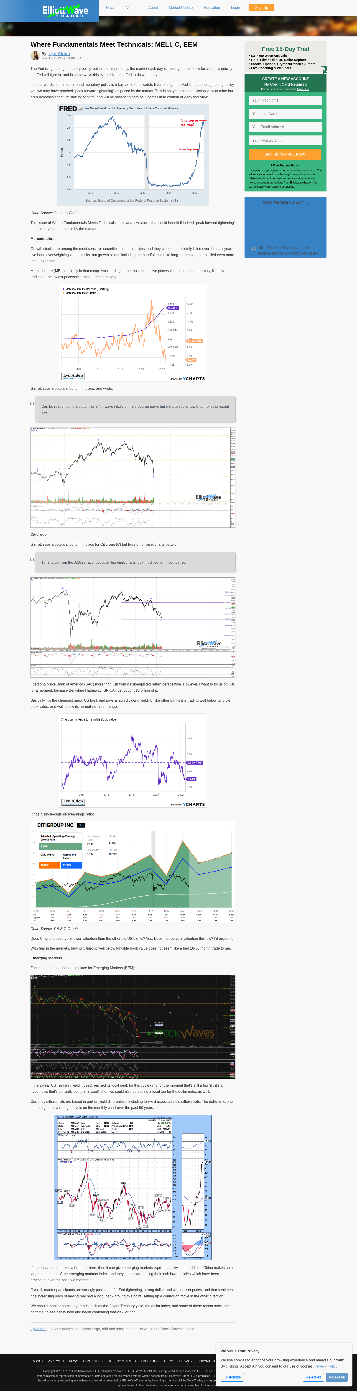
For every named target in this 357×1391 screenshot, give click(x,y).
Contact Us (92, 1361)
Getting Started (122, 1361)
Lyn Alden (38, 1329)
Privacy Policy (326, 1366)
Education (150, 1361)
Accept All (337, 1377)
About (38, 1361)
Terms (169, 1361)
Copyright (206, 1361)
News (73, 1361)
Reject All (313, 1377)
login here (303, 89)
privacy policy (307, 170)
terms (289, 170)
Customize (232, 1377)
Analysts (56, 1361)
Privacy (186, 1361)
